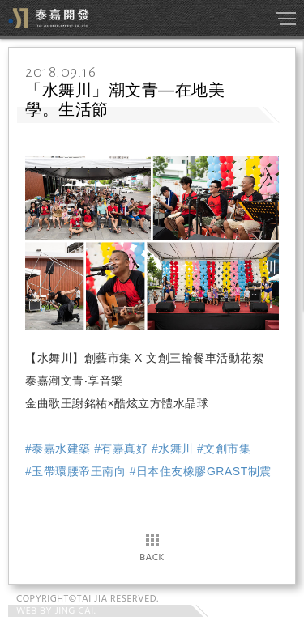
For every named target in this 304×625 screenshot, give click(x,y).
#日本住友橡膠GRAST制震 (201, 471)
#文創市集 (223, 448)
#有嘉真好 (121, 448)
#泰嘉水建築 (58, 448)
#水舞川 (173, 448)
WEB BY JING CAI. (56, 611)
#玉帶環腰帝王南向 (75, 471)
